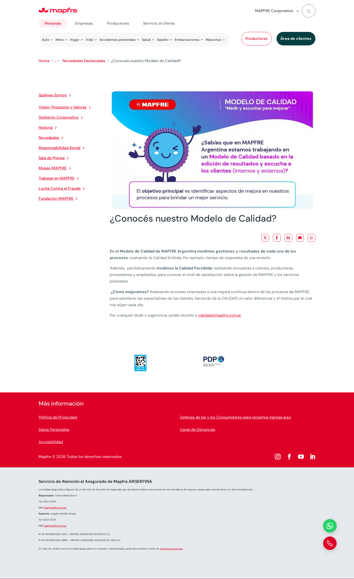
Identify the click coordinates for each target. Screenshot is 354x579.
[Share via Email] (300, 238)
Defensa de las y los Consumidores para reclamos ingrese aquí (235, 417)
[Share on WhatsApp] (311, 238)
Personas (53, 23)
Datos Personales (54, 429)
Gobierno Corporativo (59, 117)
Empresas (84, 23)
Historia (46, 127)
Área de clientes (296, 38)
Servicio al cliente (159, 23)
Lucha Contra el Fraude (60, 188)
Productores (256, 38)
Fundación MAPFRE (56, 198)
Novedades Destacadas (83, 60)
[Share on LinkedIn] (288, 238)
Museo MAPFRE (53, 168)
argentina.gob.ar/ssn (171, 548)
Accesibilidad (51, 441)
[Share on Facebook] (277, 238)
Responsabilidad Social (59, 147)
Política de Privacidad (58, 417)
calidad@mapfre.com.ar (219, 315)
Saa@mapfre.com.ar (55, 507)
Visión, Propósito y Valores (63, 107)
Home (44, 60)
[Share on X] (265, 238)
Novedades (49, 137)
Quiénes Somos (53, 95)
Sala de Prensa (52, 157)
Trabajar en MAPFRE (57, 178)
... (55, 60)
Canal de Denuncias (197, 429)
